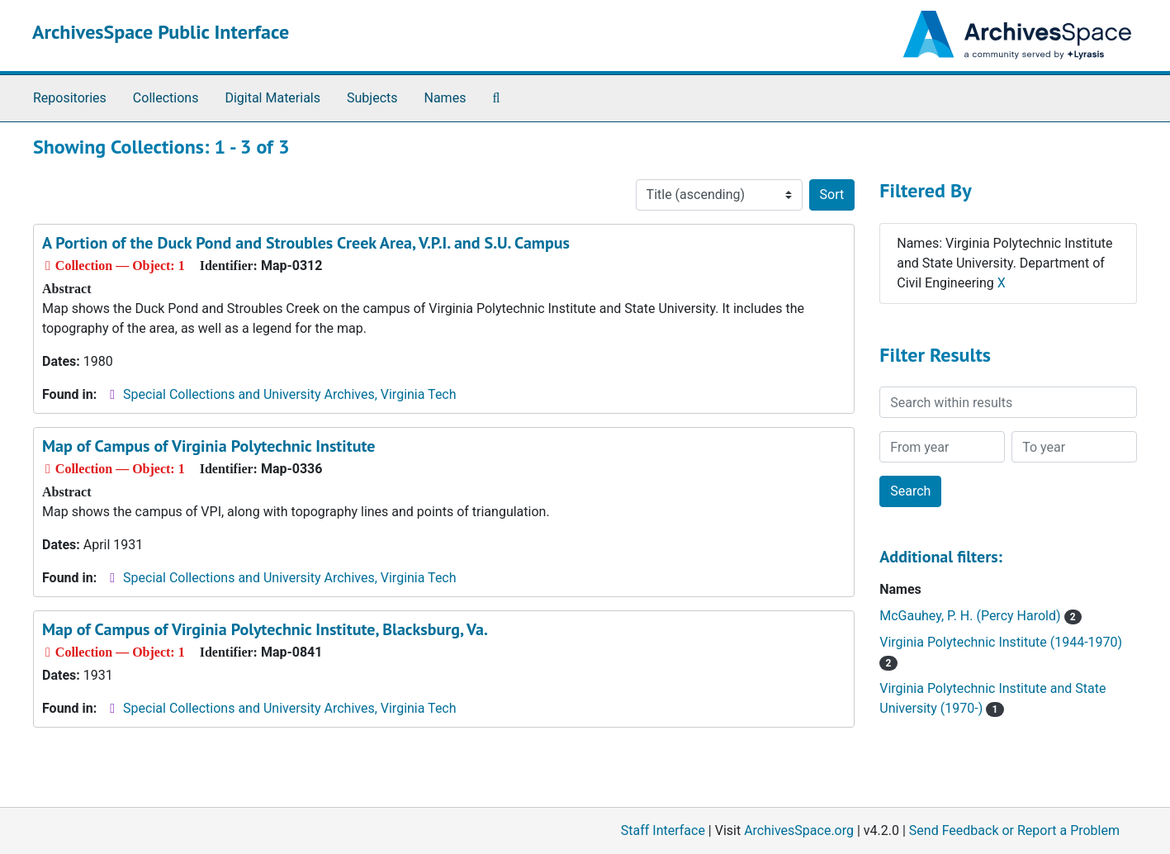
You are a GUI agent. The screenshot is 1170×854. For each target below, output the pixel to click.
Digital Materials (272, 98)
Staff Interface (663, 830)
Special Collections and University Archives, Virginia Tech (289, 394)
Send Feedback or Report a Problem (1014, 830)
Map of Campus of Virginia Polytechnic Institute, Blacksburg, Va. (265, 629)
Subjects (372, 98)
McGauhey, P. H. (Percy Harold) (980, 616)
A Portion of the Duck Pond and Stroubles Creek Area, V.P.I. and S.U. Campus (306, 243)
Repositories (70, 98)
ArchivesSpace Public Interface (160, 32)
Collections (166, 98)
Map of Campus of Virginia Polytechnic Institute (208, 446)
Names (445, 98)
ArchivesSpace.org (799, 830)
